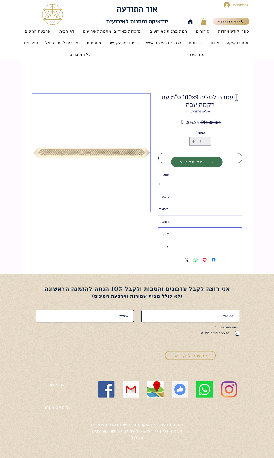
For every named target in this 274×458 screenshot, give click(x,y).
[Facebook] (106, 389)
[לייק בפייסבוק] (50, 431)
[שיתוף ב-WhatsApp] (195, 260)
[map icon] (155, 389)
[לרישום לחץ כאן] (190, 355)
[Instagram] (229, 389)
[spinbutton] (200, 141)
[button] (204, 21)
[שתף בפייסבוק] (213, 260)
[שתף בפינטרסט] (204, 260)
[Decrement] (207, 141)
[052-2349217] (231, 21)
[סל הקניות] (197, 162)
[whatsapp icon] (204, 389)
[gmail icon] (131, 389)
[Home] (190, 21)
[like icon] (180, 389)
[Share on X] (187, 260)
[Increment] (193, 141)
